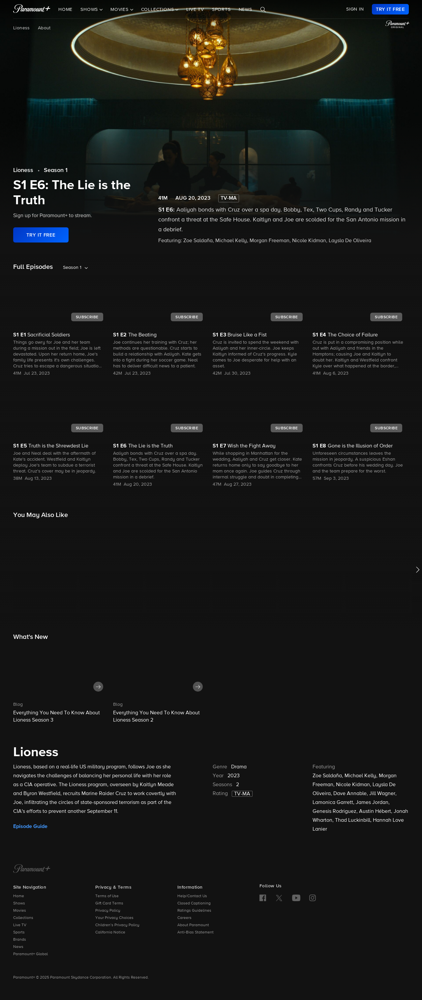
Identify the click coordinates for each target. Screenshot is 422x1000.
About (44, 28)
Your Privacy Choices (114, 918)
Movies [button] (120, 9)
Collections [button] (158, 9)
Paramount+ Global (30, 954)
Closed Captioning (194, 903)
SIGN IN (355, 9)
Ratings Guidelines (194, 911)
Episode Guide (30, 826)
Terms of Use (107, 896)
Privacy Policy (107, 911)
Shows (19, 903)
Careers (184, 918)
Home (65, 9)
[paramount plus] (31, 9)
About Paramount (193, 925)
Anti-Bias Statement (195, 932)
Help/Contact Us (192, 896)
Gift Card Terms (109, 903)
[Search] (263, 10)
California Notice (110, 932)
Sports (221, 9)
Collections (23, 918)
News (245, 9)
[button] (61, 684)
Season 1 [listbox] (72, 267)
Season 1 (56, 170)
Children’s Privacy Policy (117, 925)
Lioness (21, 28)
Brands (19, 940)
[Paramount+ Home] (31, 869)
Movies (19, 911)
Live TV (195, 9)
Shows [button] (90, 9)
